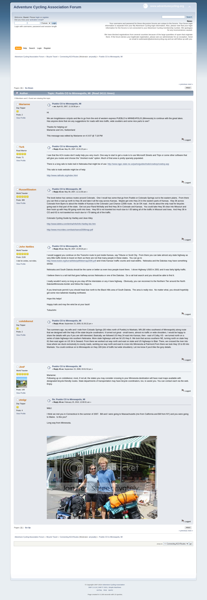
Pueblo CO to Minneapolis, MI (66, 104)
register (45, 17)
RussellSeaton (27, 189)
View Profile (21, 118)
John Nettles (26, 246)
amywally (92, 57)
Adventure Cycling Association (113, 585)
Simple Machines (115, 587)
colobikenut (26, 321)
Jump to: (160, 544)
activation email (36, 20)
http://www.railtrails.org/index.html (62, 175)
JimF (22, 366)
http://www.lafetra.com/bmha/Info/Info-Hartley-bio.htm (71, 224)
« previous (183, 84)
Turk (21, 146)
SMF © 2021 (103, 587)
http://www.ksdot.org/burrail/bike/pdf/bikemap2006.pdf (71, 261)
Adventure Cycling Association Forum (47, 7)
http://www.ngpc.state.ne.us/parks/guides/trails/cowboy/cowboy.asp (138, 164)
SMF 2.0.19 (92, 587)
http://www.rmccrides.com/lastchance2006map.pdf (70, 230)
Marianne (24, 104)
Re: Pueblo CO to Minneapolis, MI (68, 399)
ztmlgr (23, 399)
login (38, 17)
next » (190, 84)
